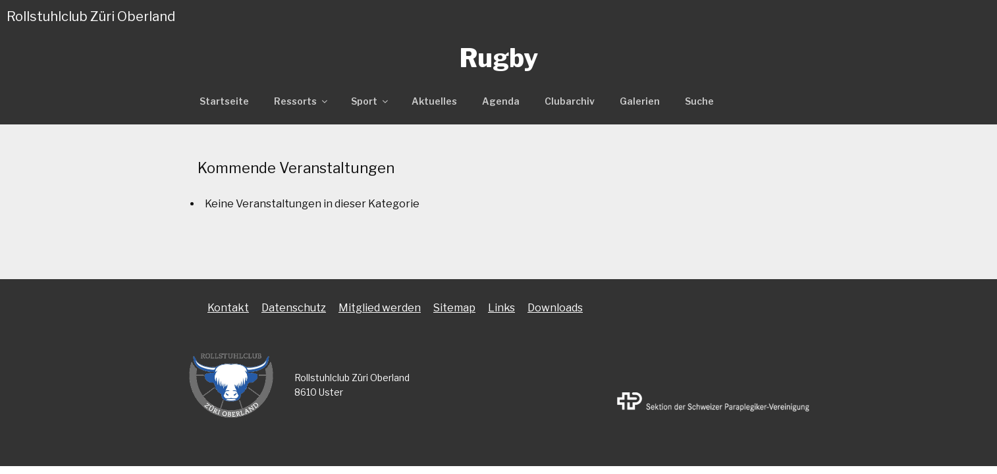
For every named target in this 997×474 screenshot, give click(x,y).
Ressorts (301, 101)
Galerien (640, 101)
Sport (370, 101)
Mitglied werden (379, 308)
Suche (699, 101)
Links (501, 308)
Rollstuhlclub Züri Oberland (91, 16)
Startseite (224, 101)
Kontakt (228, 308)
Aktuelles (434, 101)
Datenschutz (293, 308)
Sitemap (454, 308)
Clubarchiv (570, 101)
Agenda (501, 101)
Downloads (555, 308)
